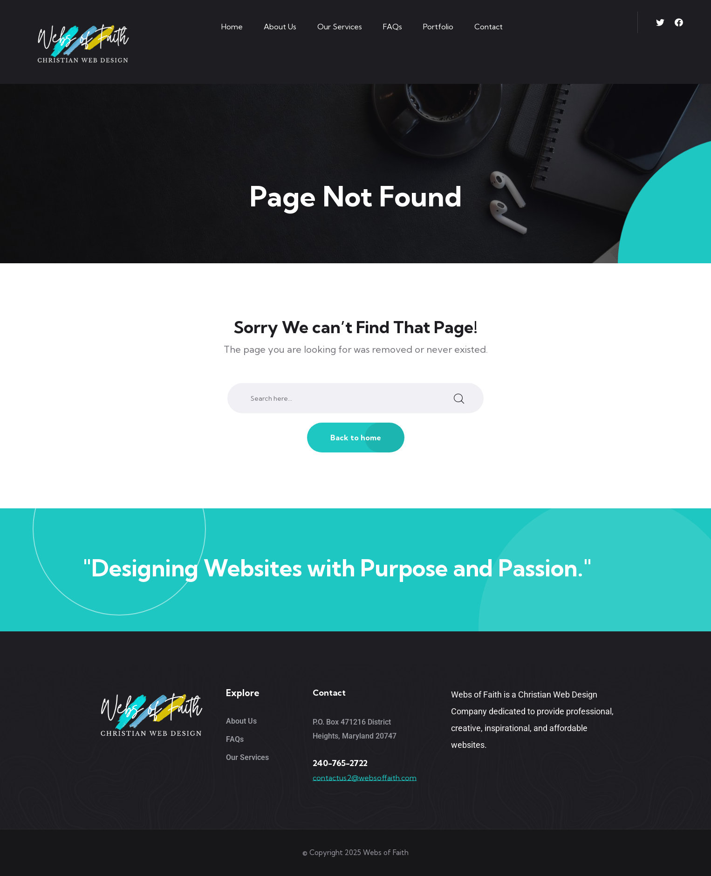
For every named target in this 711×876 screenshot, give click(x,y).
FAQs (392, 26)
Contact (488, 26)
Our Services (339, 26)
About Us (280, 26)
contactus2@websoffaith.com (365, 777)
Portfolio (438, 26)
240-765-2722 (340, 763)
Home (232, 26)
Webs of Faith (386, 852)
